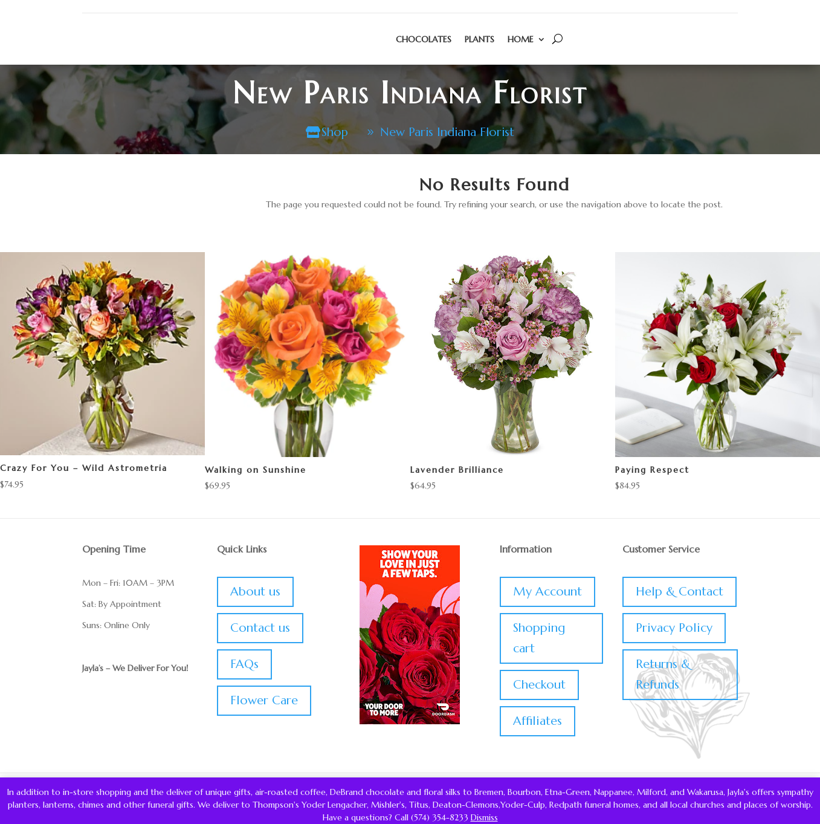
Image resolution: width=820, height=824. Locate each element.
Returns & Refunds (663, 675)
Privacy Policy (674, 628)
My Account (547, 592)
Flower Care (264, 701)
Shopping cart (539, 639)
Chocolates (423, 39)
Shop (333, 132)
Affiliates (537, 721)
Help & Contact (679, 592)
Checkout (539, 685)
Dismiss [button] (484, 817)
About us (255, 592)
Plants (479, 39)
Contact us (260, 628)
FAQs (244, 664)
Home (521, 39)
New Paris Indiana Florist (447, 132)
